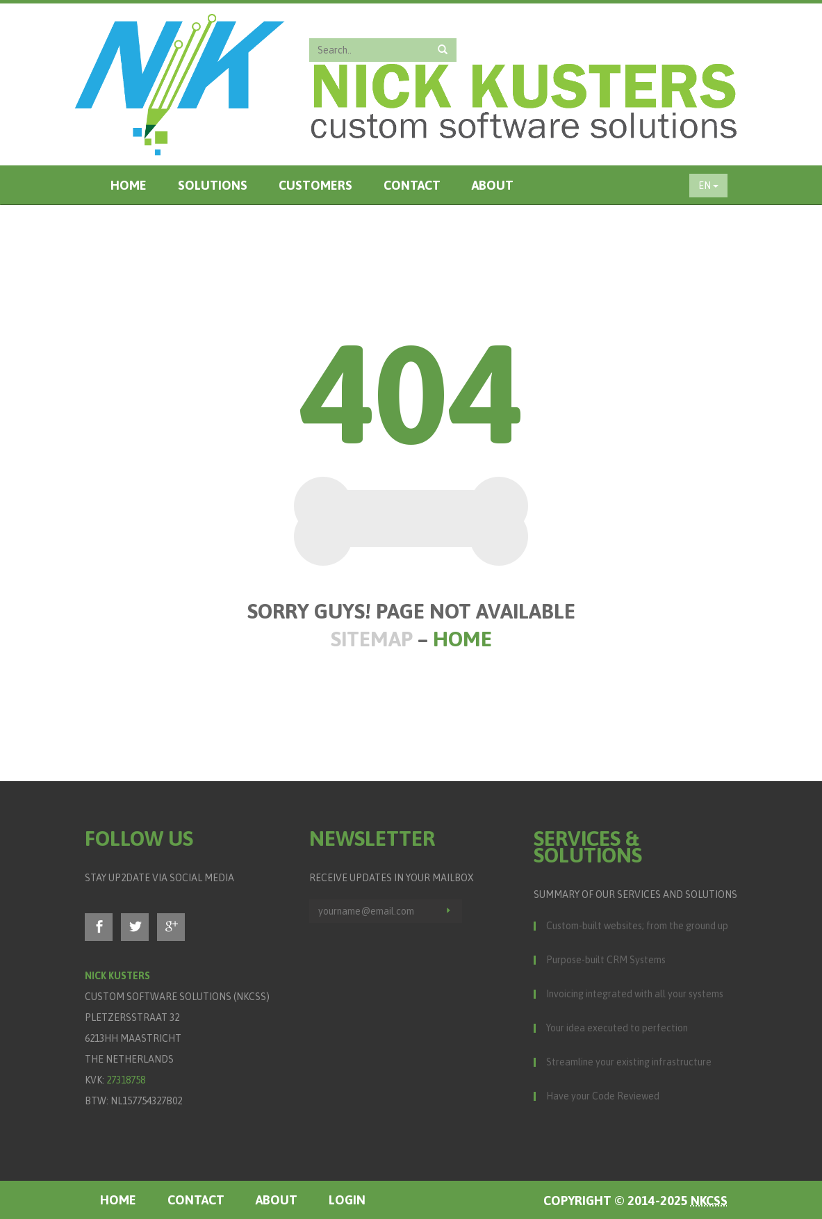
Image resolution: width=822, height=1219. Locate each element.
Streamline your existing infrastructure (629, 1061)
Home (128, 185)
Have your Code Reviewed (602, 1096)
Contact (412, 185)
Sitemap (372, 639)
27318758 (125, 1080)
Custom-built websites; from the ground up (637, 925)
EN (708, 185)
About (492, 185)
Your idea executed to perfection (617, 1027)
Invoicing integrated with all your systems (634, 993)
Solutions (212, 185)
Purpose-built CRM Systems (606, 959)
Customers (315, 185)
